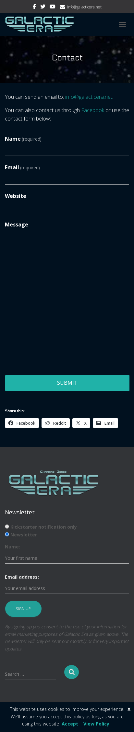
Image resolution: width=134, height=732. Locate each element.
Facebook (34, 7)
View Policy (96, 724)
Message (16, 224)
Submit (67, 382)
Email (22, 167)
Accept (70, 724)
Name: (12, 547)
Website (15, 195)
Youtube (52, 7)
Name (23, 138)
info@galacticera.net (84, 7)
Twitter (42, 7)
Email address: (22, 577)
